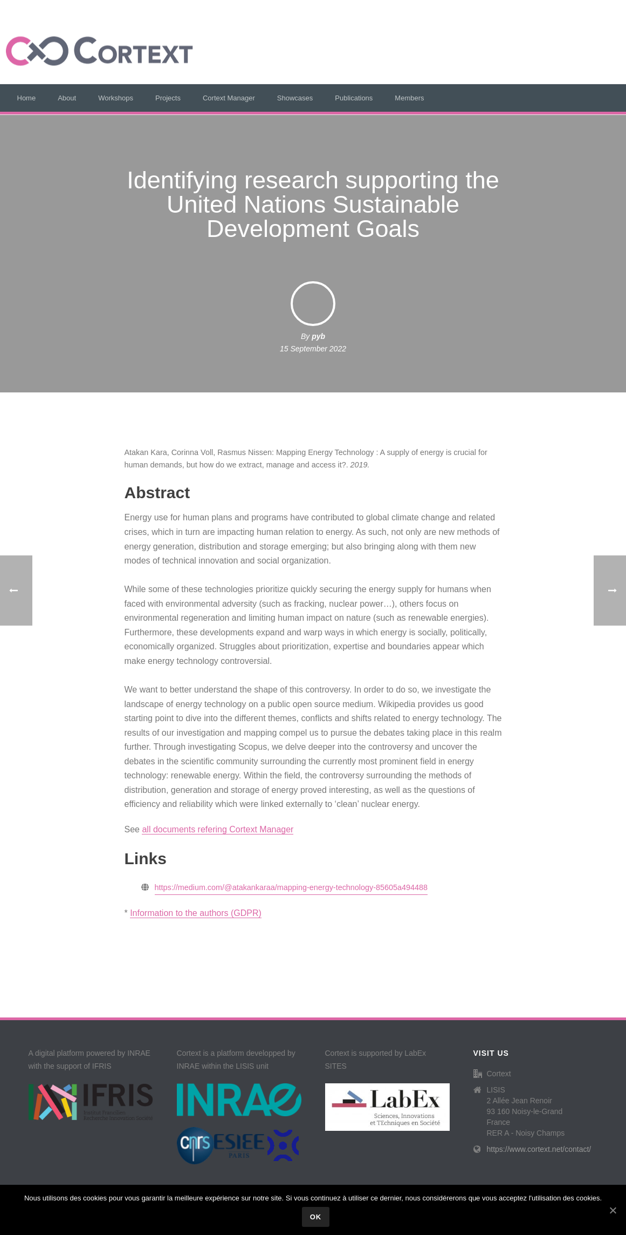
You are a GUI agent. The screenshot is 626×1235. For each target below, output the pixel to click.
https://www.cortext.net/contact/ (539, 1149)
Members (409, 98)
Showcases (295, 98)
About (67, 98)
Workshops (115, 98)
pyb (318, 336)
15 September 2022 (313, 348)
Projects (168, 98)
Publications (354, 98)
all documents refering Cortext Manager (217, 829)
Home (26, 98)
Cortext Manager (229, 98)
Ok (316, 1217)
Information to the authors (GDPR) (196, 913)
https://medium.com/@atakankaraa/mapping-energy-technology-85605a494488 (291, 887)
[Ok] (612, 1210)
